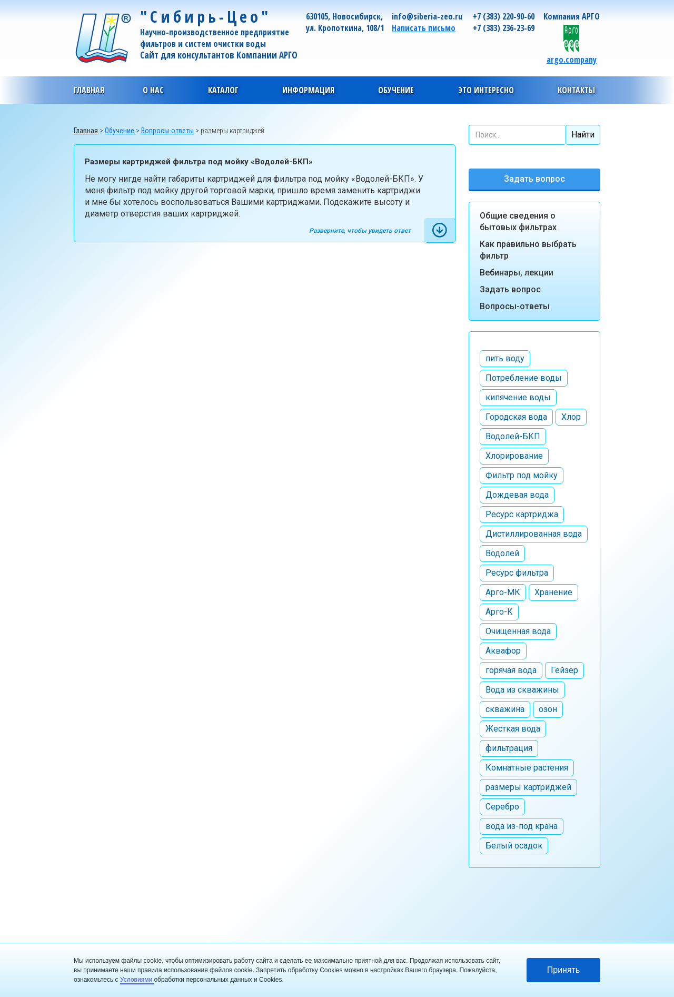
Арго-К (499, 612)
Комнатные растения (526, 768)
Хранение (553, 592)
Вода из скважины (522, 690)
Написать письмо (423, 28)
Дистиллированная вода (533, 534)
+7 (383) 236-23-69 (503, 28)
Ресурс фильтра (516, 573)
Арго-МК (502, 592)
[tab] (439, 230)
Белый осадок (513, 846)
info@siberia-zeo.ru (427, 16)
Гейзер (564, 670)
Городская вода (516, 417)
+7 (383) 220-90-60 (503, 16)
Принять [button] (563, 969)
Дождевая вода (517, 495)
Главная (89, 90)
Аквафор (503, 651)
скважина (504, 709)
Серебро (502, 807)
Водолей (502, 553)
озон (548, 709)
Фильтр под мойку (521, 475)
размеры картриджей (528, 787)
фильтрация (508, 748)
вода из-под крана (521, 826)
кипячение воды (518, 397)
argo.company (572, 59)
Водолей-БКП (512, 436)
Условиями (137, 979)
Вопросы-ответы (515, 306)
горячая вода (511, 670)
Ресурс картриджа (521, 514)
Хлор (571, 417)
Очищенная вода (518, 631)
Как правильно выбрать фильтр (528, 250)
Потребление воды (523, 378)
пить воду (504, 358)
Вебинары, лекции (516, 273)
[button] (153, 90)
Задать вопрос (534, 179)
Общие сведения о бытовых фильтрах (518, 221)
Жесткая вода (512, 729)
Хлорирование (514, 456)
